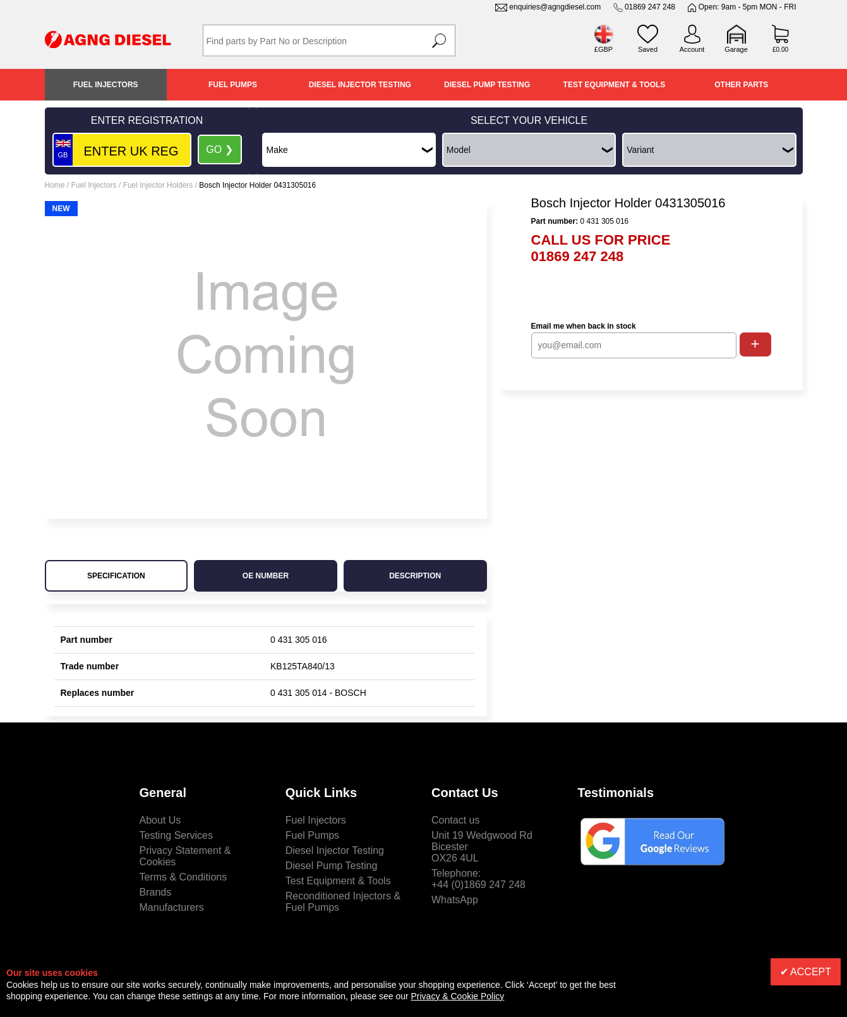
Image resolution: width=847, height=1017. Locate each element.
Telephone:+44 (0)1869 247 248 (478, 879)
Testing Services (176, 835)
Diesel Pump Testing (487, 84)
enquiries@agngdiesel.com (555, 7)
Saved (648, 49)
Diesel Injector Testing (360, 84)
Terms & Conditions (183, 877)
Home (55, 185)
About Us (160, 820)
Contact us (455, 820)
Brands (156, 892)
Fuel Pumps (232, 84)
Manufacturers (172, 907)
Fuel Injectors (105, 84)
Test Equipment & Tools (614, 84)
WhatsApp (454, 899)
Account (692, 49)
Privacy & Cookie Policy (458, 996)
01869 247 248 (650, 7)
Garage (736, 49)
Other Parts (741, 84)
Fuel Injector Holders (158, 185)
